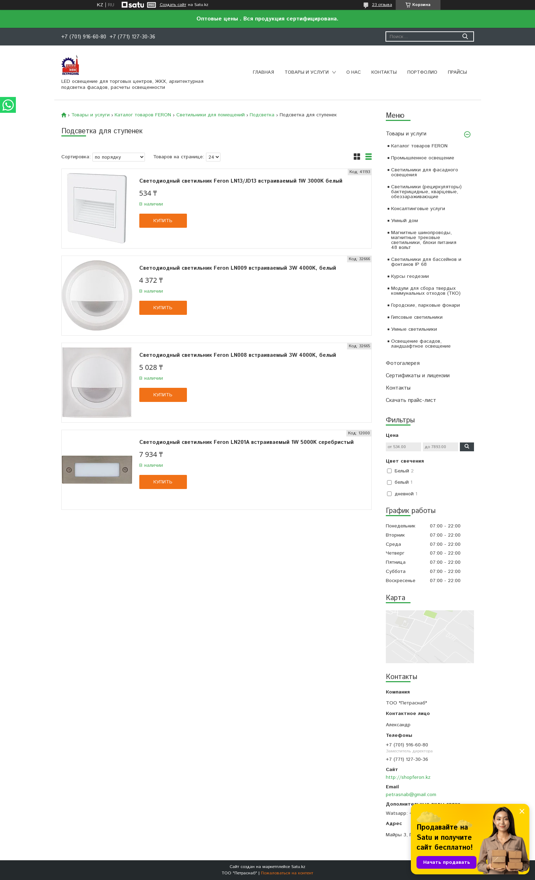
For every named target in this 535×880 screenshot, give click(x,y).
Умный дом (404, 220)
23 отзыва (382, 5)
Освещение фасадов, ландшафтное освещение (421, 344)
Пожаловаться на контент (287, 873)
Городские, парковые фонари (425, 305)
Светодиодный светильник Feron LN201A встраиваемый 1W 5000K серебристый (246, 442)
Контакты (384, 72)
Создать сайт (173, 4)
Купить (162, 220)
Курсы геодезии (410, 276)
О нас (353, 72)
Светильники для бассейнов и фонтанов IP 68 (426, 262)
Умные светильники (414, 329)
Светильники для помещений (210, 114)
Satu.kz (298, 867)
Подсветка (262, 114)
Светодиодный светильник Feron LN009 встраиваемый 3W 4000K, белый (237, 268)
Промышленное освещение (422, 157)
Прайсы (457, 72)
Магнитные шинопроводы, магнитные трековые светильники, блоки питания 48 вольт (423, 240)
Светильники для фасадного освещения (424, 172)
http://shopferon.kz (408, 777)
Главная (263, 72)
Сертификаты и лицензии (418, 375)
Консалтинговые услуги (418, 208)
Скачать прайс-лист (411, 400)
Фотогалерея (403, 363)
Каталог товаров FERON (419, 145)
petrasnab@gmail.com (411, 794)
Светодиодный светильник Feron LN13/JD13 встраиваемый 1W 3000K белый (240, 181)
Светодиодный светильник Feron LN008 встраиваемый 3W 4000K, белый (237, 355)
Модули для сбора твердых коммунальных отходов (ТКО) (426, 291)
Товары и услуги (307, 72)
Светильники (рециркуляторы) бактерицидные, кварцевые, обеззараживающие (426, 191)
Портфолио (422, 72)
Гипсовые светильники (417, 317)
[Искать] (465, 36)
